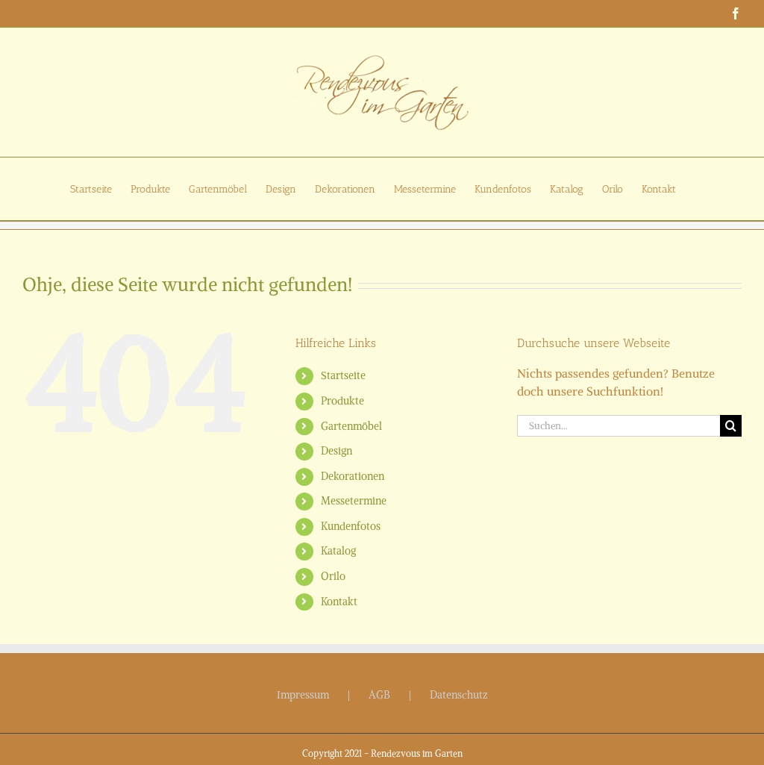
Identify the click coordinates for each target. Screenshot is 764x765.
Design (336, 451)
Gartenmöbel (351, 426)
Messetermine (353, 501)
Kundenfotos (351, 526)
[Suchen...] (618, 426)
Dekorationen (352, 476)
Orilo (333, 576)
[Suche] (731, 426)
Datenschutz (459, 695)
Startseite (343, 375)
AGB (379, 695)
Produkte (342, 401)
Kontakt (339, 601)
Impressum (303, 695)
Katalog (338, 551)
